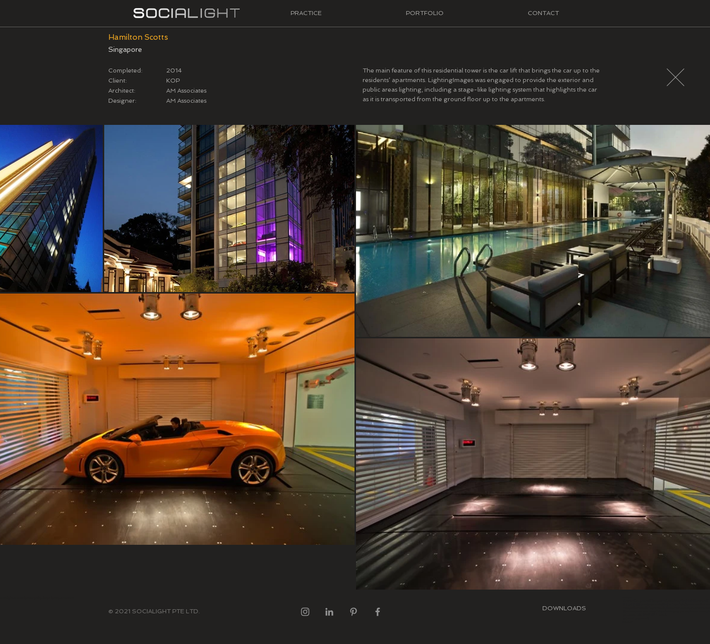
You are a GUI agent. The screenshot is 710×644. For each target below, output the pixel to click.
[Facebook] (377, 611)
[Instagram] (305, 611)
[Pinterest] (353, 611)
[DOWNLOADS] (564, 608)
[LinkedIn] (329, 611)
